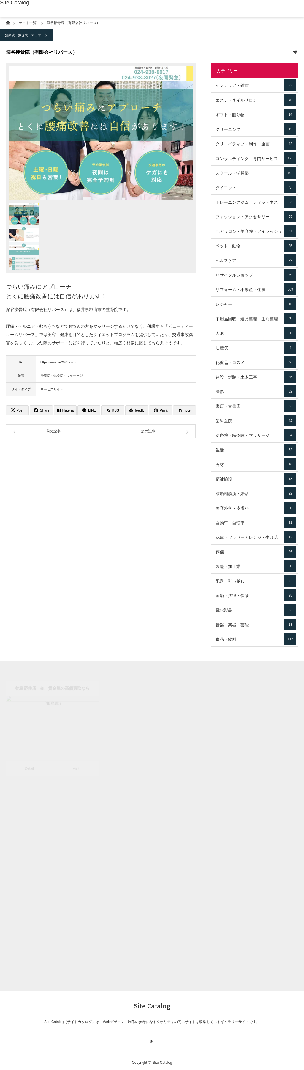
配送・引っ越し (256, 581)
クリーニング (256, 129)
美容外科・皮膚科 (256, 508)
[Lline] (88, 410)
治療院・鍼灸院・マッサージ (26, 35)
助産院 (256, 348)
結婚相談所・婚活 (256, 493)
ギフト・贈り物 (256, 114)
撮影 (256, 391)
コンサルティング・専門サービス (256, 158)
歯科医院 (256, 420)
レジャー (256, 304)
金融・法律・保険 (256, 595)
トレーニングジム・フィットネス (256, 202)
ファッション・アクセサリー (256, 216)
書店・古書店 (256, 406)
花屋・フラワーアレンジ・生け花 (256, 537)
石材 (256, 464)
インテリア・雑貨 (256, 85)
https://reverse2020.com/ (58, 362)
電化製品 (256, 610)
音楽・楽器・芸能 (256, 624)
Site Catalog (14, 2)
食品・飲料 (256, 639)
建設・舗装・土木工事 (256, 377)
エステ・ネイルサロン (256, 100)
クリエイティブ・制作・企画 (256, 144)
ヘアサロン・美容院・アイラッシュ (256, 231)
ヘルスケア (256, 260)
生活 (256, 450)
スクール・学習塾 (256, 173)
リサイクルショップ (256, 275)
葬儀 (256, 552)
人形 (256, 333)
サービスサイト (51, 389)
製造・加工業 (256, 566)
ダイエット (256, 187)
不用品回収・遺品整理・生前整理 (256, 318)
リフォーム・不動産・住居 (256, 289)
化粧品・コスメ (256, 362)
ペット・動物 (256, 246)
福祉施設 (256, 479)
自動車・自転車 (256, 522)
